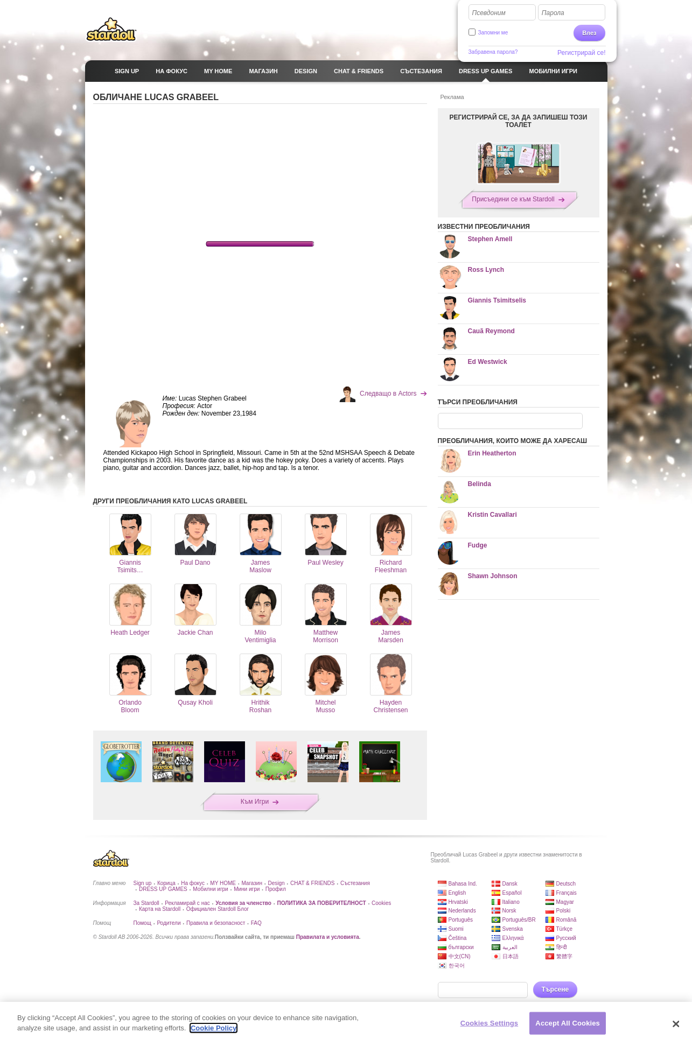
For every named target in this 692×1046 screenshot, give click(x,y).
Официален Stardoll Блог (217, 909)
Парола (553, 13)
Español (512, 893)
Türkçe (564, 929)
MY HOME (223, 883)
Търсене (555, 989)
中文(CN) (460, 956)
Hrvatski (458, 902)
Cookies (381, 903)
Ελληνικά (513, 938)
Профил (275, 889)
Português (461, 920)
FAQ (256, 923)
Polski (563, 911)
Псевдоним (489, 13)
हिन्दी (561, 947)
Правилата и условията (327, 937)
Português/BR (519, 920)
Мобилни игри (210, 889)
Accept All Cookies (567, 1023)
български (461, 947)
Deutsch (566, 884)
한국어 (457, 965)
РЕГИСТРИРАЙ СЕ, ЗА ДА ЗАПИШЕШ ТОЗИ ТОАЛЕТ (519, 121)
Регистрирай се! (581, 53)
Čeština (458, 938)
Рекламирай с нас (187, 903)
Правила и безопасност (215, 923)
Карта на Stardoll (159, 909)
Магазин (251, 883)
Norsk (509, 911)
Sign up (143, 883)
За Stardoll (146, 903)
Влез (589, 33)
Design (276, 883)
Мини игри (247, 889)
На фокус (193, 883)
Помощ (142, 923)
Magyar (565, 902)
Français (566, 893)
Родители (168, 923)
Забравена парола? (493, 52)
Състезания (355, 883)
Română (566, 920)
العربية (510, 947)
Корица (166, 883)
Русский (566, 938)
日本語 (510, 956)
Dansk (510, 884)
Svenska (512, 929)
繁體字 (564, 956)
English (457, 893)
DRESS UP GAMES (163, 889)
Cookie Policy (213, 1028)
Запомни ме (493, 33)
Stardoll (111, 29)
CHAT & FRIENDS (312, 883)
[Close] (676, 1024)
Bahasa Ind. (463, 884)
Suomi (456, 929)
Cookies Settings (489, 1023)
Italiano (511, 902)
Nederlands (462, 911)
